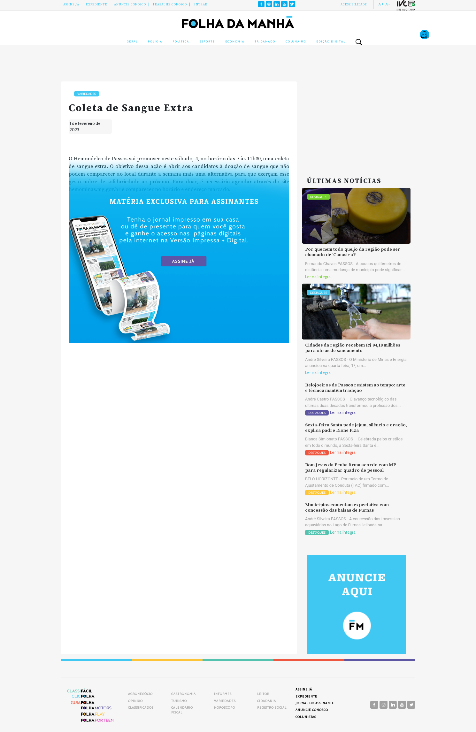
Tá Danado (265, 41)
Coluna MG (296, 41)
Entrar (200, 4)
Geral (132, 41)
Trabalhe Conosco (170, 4)
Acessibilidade (354, 4)
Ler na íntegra (318, 276)
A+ (381, 4)
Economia (234, 41)
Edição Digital (330, 41)
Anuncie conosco (130, 4)
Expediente (96, 4)
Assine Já (71, 4)
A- (387, 4)
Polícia (155, 41)
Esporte (207, 41)
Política (181, 41)
